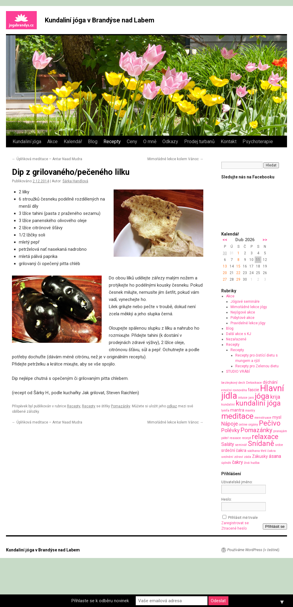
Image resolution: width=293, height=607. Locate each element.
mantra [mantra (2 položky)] (237, 410)
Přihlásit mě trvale (243, 518)
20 (225, 273)
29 (238, 279)
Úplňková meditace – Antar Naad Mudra (47, 159)
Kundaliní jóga (27, 141)
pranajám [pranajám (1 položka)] (280, 431)
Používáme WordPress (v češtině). (253, 550)
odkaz (172, 406)
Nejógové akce (243, 312)
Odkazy (170, 141)
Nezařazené (236, 339)
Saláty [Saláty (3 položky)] (227, 444)
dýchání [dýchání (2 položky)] (270, 382)
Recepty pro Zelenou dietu (257, 366)
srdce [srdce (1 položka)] (279, 445)
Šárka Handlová (75, 181)
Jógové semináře (245, 301)
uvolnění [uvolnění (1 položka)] (227, 457)
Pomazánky (120, 406)
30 (225, 253)
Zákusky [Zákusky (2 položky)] (260, 456)
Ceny (132, 141)
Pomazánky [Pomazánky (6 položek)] (256, 430)
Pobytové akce (242, 318)
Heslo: (226, 499)
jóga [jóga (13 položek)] (262, 396)
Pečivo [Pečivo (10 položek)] (269, 423)
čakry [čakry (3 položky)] (237, 462)
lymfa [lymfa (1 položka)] (225, 410)
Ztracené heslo (234, 528)
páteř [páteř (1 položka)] (225, 438)
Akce (52, 141)
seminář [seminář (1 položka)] (241, 445)
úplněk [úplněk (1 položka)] (226, 463)
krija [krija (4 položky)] (275, 397)
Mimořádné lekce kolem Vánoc (175, 159)
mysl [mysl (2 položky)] (276, 417)
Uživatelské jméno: (237, 482)
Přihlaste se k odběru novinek (100, 600)
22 (238, 273)
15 (238, 266)
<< (224, 239)
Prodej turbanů (199, 141)
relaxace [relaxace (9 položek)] (265, 436)
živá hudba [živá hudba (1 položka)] (252, 463)
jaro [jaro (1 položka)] (251, 398)
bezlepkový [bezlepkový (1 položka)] (229, 383)
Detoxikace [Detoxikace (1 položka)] (254, 383)
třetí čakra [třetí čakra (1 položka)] (268, 451)
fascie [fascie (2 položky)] (253, 389)
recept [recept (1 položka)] (246, 438)
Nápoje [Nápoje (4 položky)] (229, 424)
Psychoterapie (257, 141)
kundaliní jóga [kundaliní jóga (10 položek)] (258, 403)
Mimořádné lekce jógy (249, 307)
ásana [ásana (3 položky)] (275, 456)
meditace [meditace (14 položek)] (237, 416)
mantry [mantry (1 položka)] (250, 410)
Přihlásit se (275, 526)
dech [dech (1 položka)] (241, 383)
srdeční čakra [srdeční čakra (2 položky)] (233, 450)
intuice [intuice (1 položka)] (243, 398)
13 (225, 266)
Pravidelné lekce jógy (248, 323)
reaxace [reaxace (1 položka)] (235, 438)
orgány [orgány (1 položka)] (253, 424)
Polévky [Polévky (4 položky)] (230, 430)
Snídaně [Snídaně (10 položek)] (261, 443)
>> (265, 239)
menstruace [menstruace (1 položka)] (262, 418)
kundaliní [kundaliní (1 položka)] (228, 404)
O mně (149, 141)
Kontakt (228, 141)
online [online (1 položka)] (243, 424)
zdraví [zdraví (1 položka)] (238, 457)
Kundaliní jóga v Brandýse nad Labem (99, 20)
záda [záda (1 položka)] (247, 457)
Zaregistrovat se (235, 523)
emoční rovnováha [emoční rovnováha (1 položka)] (234, 390)
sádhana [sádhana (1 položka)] (253, 451)
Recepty (112, 141)
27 (225, 279)
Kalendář (73, 141)
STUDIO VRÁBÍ (238, 371)
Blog (92, 141)
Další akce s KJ (238, 334)
